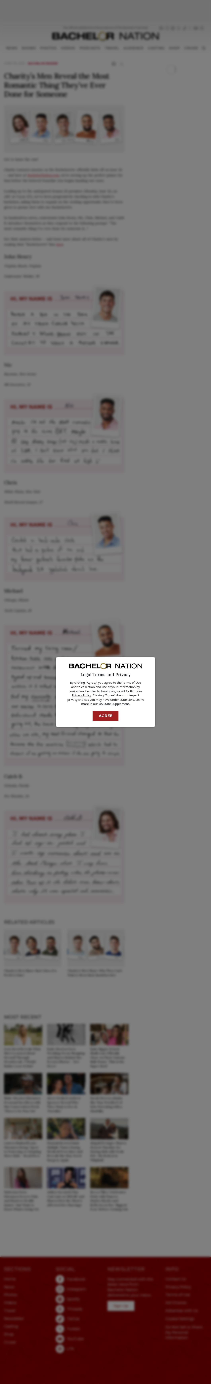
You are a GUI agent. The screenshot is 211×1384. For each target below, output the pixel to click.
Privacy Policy (81, 695)
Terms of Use (131, 682)
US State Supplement (114, 704)
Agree (105, 715)
